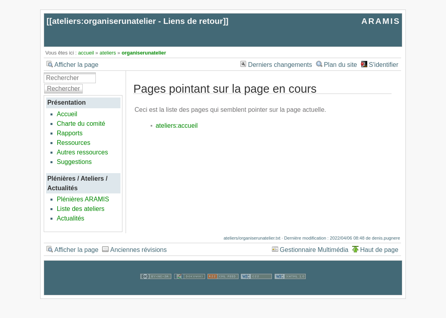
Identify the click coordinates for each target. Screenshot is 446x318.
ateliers (108, 53)
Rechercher (63, 88)
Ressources (73, 142)
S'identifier (383, 64)
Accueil (67, 114)
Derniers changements (280, 64)
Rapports (70, 133)
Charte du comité (81, 123)
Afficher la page (76, 64)
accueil (86, 53)
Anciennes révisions (138, 249)
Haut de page (379, 249)
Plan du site (340, 64)
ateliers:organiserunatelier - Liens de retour (137, 20)
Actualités (70, 218)
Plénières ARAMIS (83, 199)
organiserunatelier (144, 53)
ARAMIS (380, 20)
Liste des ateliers (81, 208)
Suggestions (74, 161)
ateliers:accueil (176, 125)
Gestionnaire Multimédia (314, 249)
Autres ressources (82, 152)
